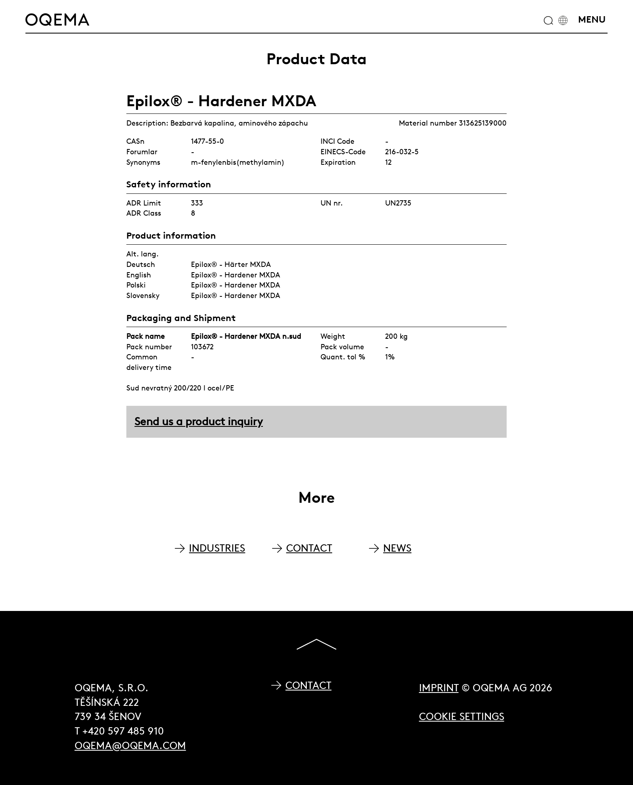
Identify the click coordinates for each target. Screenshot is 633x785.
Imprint (439, 688)
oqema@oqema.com (130, 745)
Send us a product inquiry (198, 421)
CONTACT (309, 548)
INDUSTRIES (217, 548)
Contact (308, 685)
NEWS (397, 548)
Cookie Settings (461, 716)
